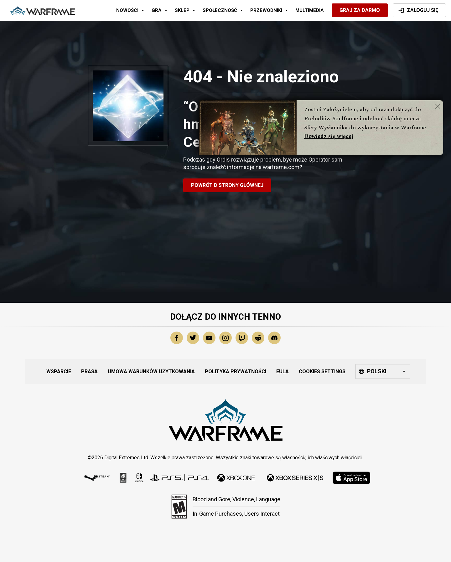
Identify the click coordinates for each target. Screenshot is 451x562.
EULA (282, 371)
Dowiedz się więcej (328, 136)
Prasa (89, 371)
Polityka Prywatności (235, 371)
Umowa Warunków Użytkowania (151, 371)
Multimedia (309, 10)
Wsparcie (58, 371)
